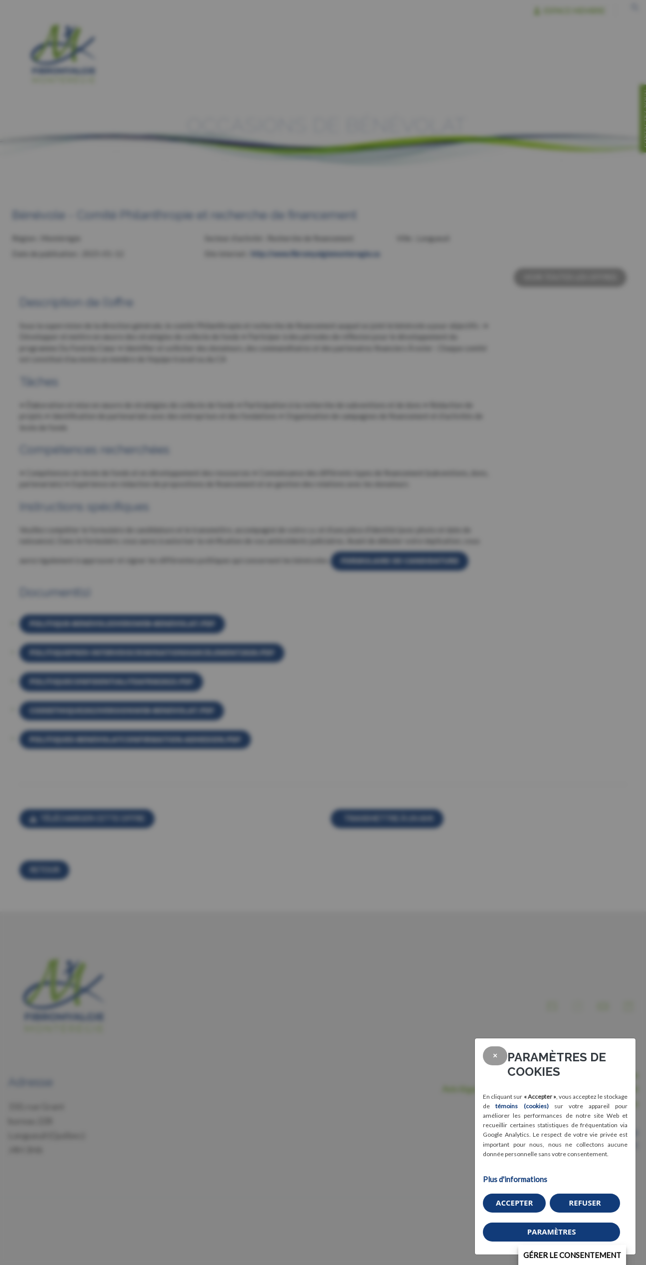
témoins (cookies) (521, 1106)
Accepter (514, 1203)
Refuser (585, 1203)
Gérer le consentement (572, 1255)
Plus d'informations (515, 1179)
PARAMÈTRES (551, 1232)
